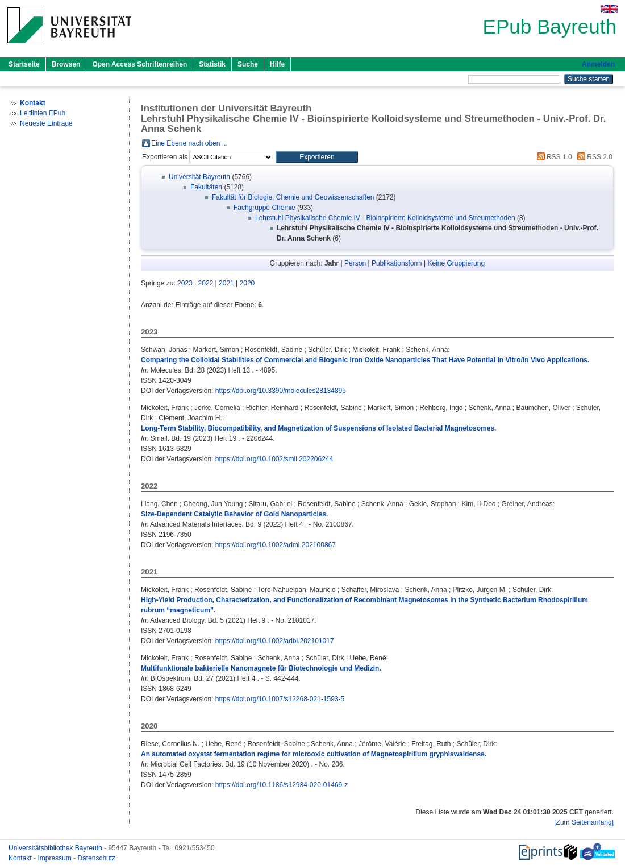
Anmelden (598, 64)
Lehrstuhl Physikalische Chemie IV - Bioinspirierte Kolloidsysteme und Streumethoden (385, 218)
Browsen (66, 64)
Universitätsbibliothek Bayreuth (56, 848)
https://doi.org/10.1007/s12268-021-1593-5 (280, 699)
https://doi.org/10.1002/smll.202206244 (274, 459)
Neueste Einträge (46, 123)
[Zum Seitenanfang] (584, 822)
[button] (317, 157)
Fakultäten (206, 187)
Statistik (212, 64)
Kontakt (21, 858)
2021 (226, 283)
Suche (248, 64)
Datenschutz (96, 858)
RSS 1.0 (553, 157)
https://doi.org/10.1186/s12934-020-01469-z (281, 785)
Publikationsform (397, 263)
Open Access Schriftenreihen (139, 64)
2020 (247, 283)
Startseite (24, 64)
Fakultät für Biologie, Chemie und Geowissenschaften (293, 197)
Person (355, 263)
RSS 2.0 (593, 157)
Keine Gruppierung (456, 263)
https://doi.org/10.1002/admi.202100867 (275, 545)
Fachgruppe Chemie (264, 208)
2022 (206, 283)
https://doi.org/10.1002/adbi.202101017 (274, 641)
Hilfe (277, 64)
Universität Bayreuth (199, 177)
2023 (185, 283)
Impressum (55, 858)
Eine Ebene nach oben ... (189, 143)
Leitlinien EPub (42, 113)
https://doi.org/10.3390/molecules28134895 (280, 391)
